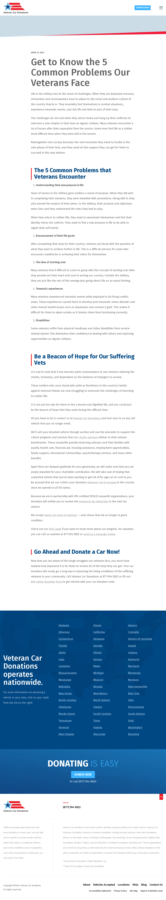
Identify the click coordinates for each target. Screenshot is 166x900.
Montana (133, 679)
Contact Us (156, 885)
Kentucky (133, 659)
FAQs (135, 885)
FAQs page (55, 529)
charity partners (88, 437)
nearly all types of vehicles (60, 515)
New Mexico (100, 693)
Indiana (132, 652)
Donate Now (142, 7)
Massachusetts (68, 673)
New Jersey (65, 693)
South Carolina (102, 713)
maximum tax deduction (93, 501)
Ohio (131, 700)
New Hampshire (137, 686)
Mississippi (65, 679)
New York (133, 693)
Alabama (64, 625)
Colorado (133, 632)
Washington (135, 727)
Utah (131, 720)
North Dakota (101, 700)
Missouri (98, 679)
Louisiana (64, 666)
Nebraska (64, 686)
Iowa (61, 659)
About (86, 885)
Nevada (97, 686)
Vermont (64, 727)
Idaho (62, 652)
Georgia (97, 645)
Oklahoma (65, 707)
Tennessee (65, 720)
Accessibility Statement (100, 891)
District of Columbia (140, 639)
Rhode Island (67, 713)
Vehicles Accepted (104, 885)
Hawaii (132, 645)
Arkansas (64, 632)
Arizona (132, 625)
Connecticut (66, 639)
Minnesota (134, 673)
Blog (144, 885)
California (99, 632)
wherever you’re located (101, 482)
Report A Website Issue (152, 891)
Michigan (98, 673)
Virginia (97, 727)
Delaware (99, 639)
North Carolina (67, 700)
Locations (124, 885)
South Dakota (136, 713)
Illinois (97, 652)
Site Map (134, 891)
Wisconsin (99, 734)
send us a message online (99, 534)
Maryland (133, 666)
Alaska (97, 625)
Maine (96, 666)
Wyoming (133, 734)
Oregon (97, 707)
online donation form (49, 581)
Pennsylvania (136, 707)
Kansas (97, 659)
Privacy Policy (120, 891)
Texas (96, 720)
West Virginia (66, 734)
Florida (63, 645)
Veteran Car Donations (87, 418)
